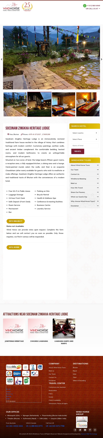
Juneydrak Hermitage (14, 341)
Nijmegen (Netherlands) (31, 416)
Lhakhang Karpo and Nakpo (64, 342)
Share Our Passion (78, 192)
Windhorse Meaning (78, 179)
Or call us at (92, 8)
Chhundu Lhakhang (39, 341)
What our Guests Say (79, 197)
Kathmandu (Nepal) (29, 419)
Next (101, 59)
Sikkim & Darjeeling (79, 381)
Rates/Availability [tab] (15, 221)
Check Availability (55, 400)
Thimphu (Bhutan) (13, 419)
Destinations (34, 22)
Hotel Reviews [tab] (14, 247)
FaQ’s (51, 394)
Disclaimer (75, 206)
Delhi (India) (43, 419)
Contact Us (88, 22)
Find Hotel (77, 151)
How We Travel (77, 188)
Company (21, 22)
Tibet (75, 377)
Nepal (75, 371)
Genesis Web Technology (89, 434)
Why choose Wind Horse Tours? (83, 201)
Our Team (74, 170)
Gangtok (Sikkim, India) (58, 419)
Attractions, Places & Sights (58, 403)
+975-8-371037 (34, 134)
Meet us (74, 183)
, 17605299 (45, 134)
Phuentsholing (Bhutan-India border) (54, 416)
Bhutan (75, 368)
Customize (62, 22)
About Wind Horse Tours (80, 165)
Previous (2, 59)
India (74, 374)
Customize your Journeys (57, 387)
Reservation (53, 390)
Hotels (51, 397)
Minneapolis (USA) (13, 416)
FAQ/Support (75, 22)
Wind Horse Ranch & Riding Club (9, 394)
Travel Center (48, 22)
